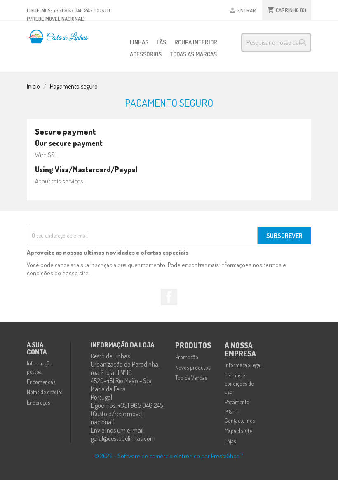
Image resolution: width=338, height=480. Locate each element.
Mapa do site (238, 430)
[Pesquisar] (276, 42)
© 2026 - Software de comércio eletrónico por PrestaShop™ (169, 456)
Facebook (169, 297)
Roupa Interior (195, 42)
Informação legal (243, 364)
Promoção (186, 357)
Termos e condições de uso (239, 383)
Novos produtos (192, 367)
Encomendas (41, 381)
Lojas (230, 441)
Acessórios (146, 54)
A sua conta (37, 348)
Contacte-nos (240, 420)
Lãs (161, 42)
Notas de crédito (45, 392)
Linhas (139, 42)
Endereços (38, 402)
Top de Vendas (191, 377)
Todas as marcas (193, 54)
